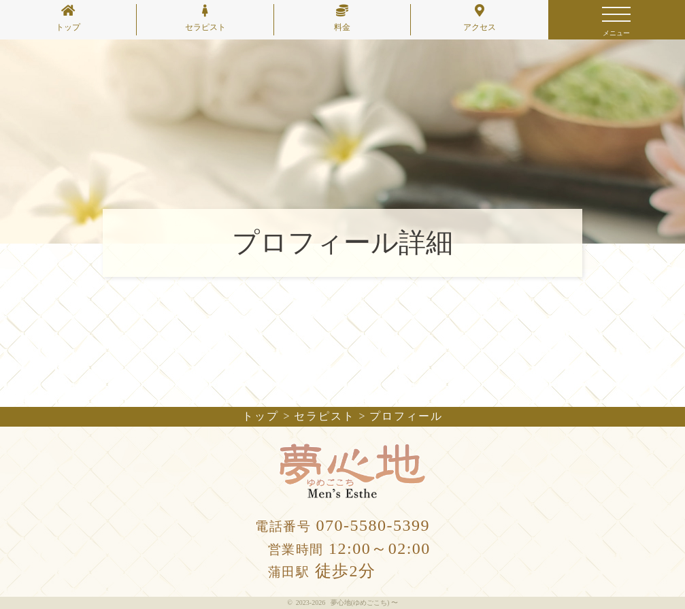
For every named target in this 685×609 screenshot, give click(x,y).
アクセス (479, 18)
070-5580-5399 (342, 525)
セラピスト (205, 18)
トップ (68, 18)
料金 (342, 18)
